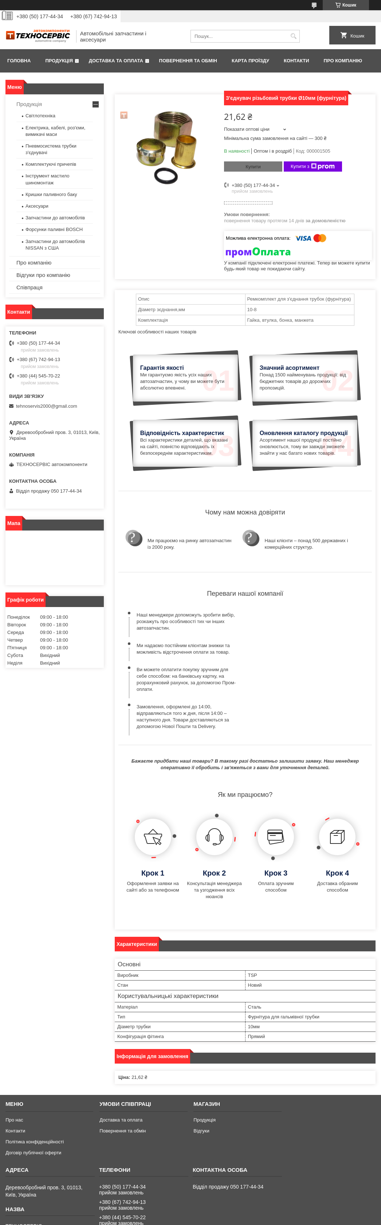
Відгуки (201, 1069)
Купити (253, 166)
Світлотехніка (40, 115)
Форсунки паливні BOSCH (54, 229)
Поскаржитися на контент (196, 1218)
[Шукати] (293, 36)
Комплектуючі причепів (50, 164)
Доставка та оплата (116, 60)
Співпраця (29, 287)
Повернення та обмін (188, 60)
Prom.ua (224, 1211)
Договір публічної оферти (33, 1091)
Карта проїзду (250, 60)
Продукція (59, 60)
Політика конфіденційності (34, 1080)
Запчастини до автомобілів (55, 217)
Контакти (296, 60)
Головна (19, 60)
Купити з (313, 166)
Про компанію (343, 60)
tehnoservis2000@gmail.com (46, 406)
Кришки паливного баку (51, 194)
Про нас (14, 1058)
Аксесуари (36, 206)
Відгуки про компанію (43, 275)
